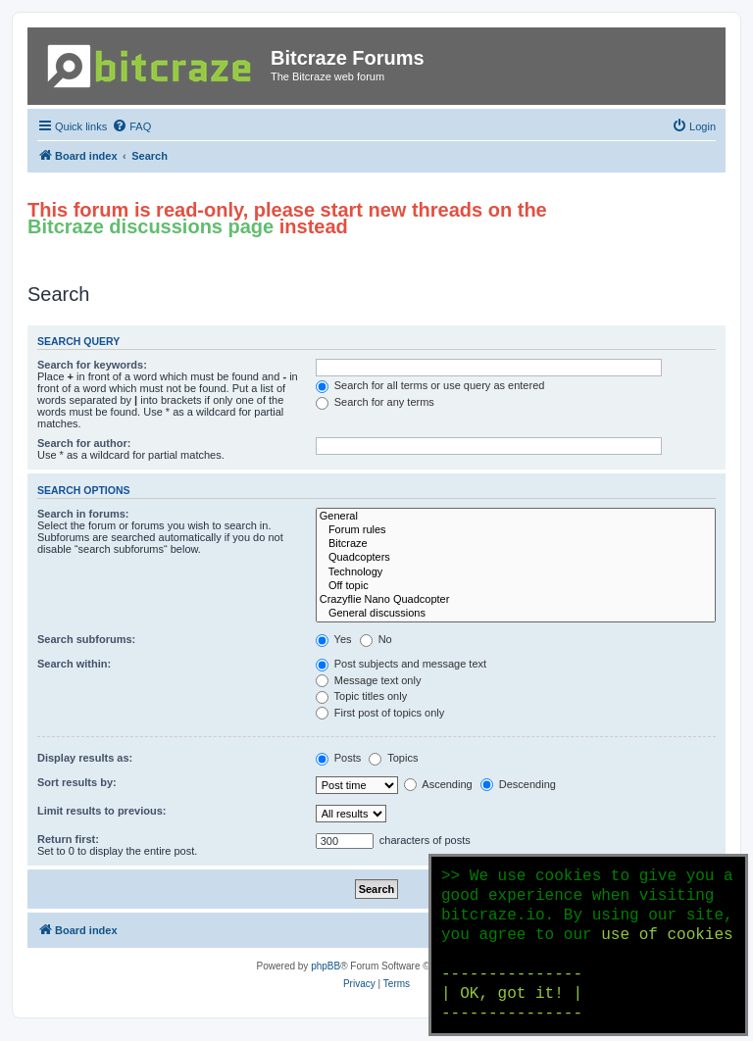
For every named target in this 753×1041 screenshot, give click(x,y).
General (516, 516)
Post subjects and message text (401, 663)
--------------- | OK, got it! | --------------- (511, 994)
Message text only (369, 680)
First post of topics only (380, 713)
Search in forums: (83, 514)
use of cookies (666, 935)
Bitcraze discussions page (150, 226)
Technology (516, 572)
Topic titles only (361, 696)
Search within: (74, 663)
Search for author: (83, 443)
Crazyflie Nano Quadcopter (516, 600)
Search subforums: (86, 639)
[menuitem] (131, 126)
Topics (393, 758)
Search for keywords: (92, 365)
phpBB (325, 966)
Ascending (438, 784)
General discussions (516, 613)
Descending (518, 784)
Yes (334, 639)
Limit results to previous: (101, 811)
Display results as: (84, 758)
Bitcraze (516, 544)
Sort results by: (77, 782)
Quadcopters (516, 558)
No (376, 639)
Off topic (516, 586)
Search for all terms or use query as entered (430, 385)
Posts (339, 758)
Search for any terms (375, 402)
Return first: (68, 839)
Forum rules (516, 530)
